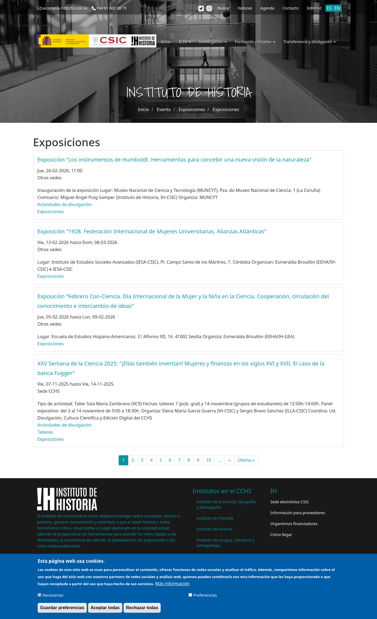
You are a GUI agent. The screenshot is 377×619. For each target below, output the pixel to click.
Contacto (290, 8)
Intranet (314, 8)
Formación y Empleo (255, 41)
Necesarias (52, 596)
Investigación (213, 41)
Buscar (223, 8)
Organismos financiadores (294, 523)
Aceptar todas (105, 609)
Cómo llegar (281, 534)
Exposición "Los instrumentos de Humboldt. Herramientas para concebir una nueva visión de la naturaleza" (174, 159)
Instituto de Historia (214, 529)
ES (329, 8)
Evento (164, 109)
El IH (185, 41)
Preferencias (205, 596)
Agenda (267, 8)
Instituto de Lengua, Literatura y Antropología (225, 542)
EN (337, 8)
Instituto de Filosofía (215, 518)
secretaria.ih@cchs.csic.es (65, 8)
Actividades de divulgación (64, 204)
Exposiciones (192, 109)
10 (210, 460)
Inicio (166, 41)
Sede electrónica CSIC (289, 501)
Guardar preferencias (62, 609)
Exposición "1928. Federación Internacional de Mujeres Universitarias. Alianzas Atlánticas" (152, 231)
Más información (172, 585)
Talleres (45, 432)
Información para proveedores (297, 512)
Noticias (245, 8)
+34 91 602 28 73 (111, 8)
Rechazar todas (142, 609)
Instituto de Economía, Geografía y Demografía (226, 504)
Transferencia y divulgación (309, 41)
